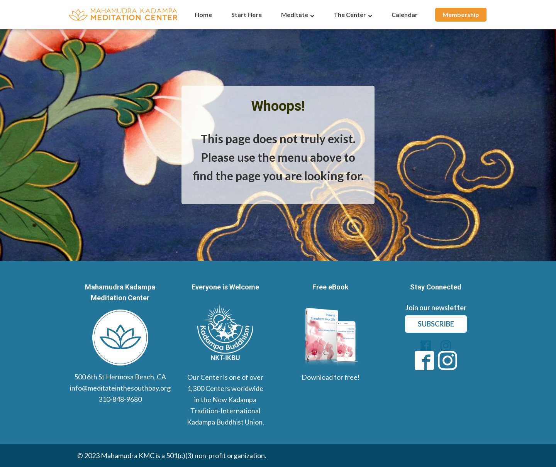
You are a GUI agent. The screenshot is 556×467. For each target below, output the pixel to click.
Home (203, 14)
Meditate (297, 14)
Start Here (246, 14)
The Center (353, 14)
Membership (460, 14)
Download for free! (331, 377)
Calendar (405, 14)
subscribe (436, 324)
